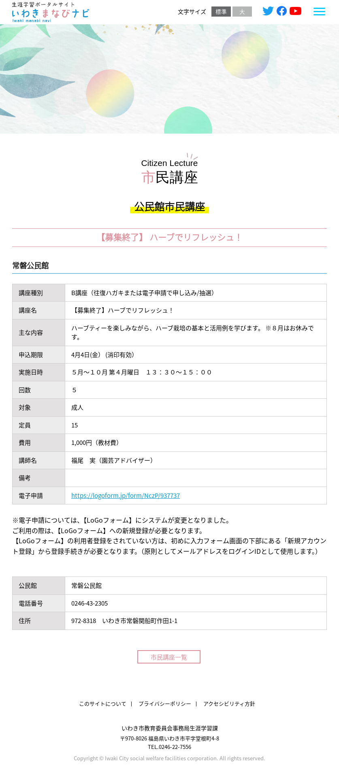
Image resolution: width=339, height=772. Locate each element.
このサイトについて (102, 704)
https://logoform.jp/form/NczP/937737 (125, 495)
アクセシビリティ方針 (229, 704)
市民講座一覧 (169, 657)
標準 (221, 12)
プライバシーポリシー (165, 704)
